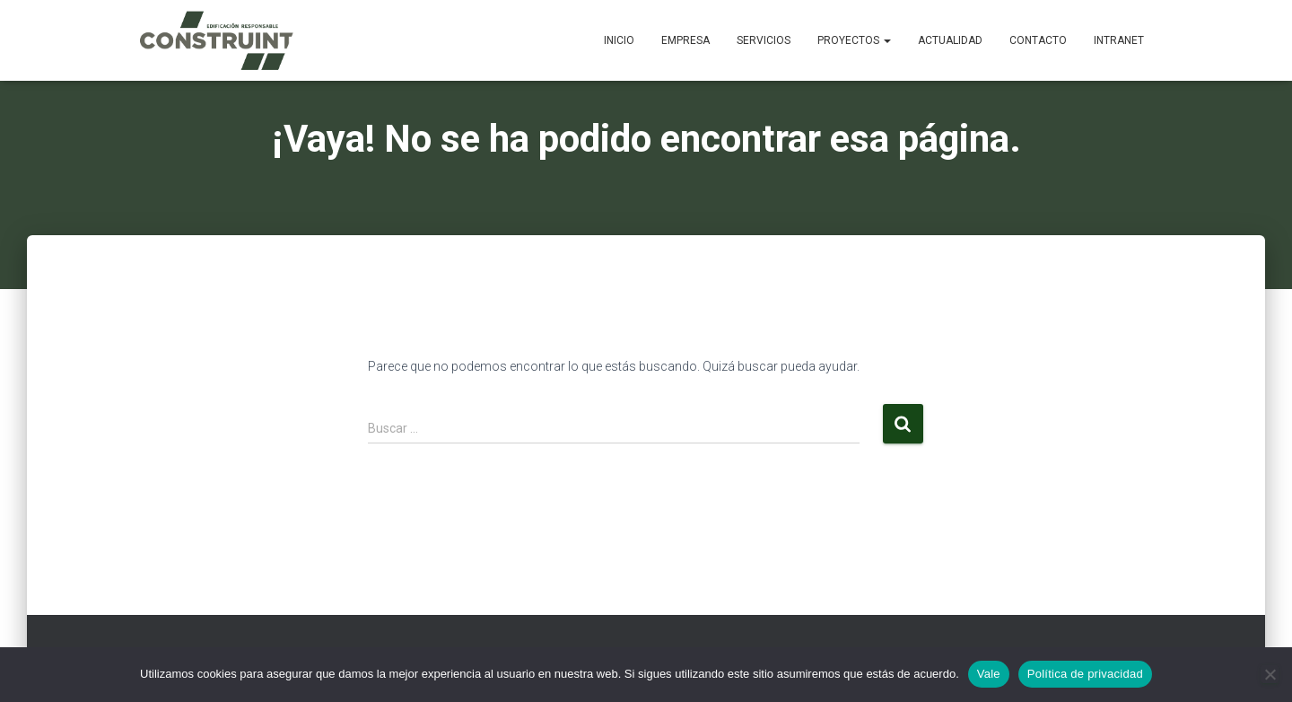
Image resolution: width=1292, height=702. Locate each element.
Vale (988, 673)
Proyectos (854, 40)
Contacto (1038, 40)
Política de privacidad (1085, 673)
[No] (1270, 674)
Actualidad (950, 40)
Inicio (619, 40)
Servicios (763, 40)
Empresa (685, 40)
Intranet (1119, 40)
